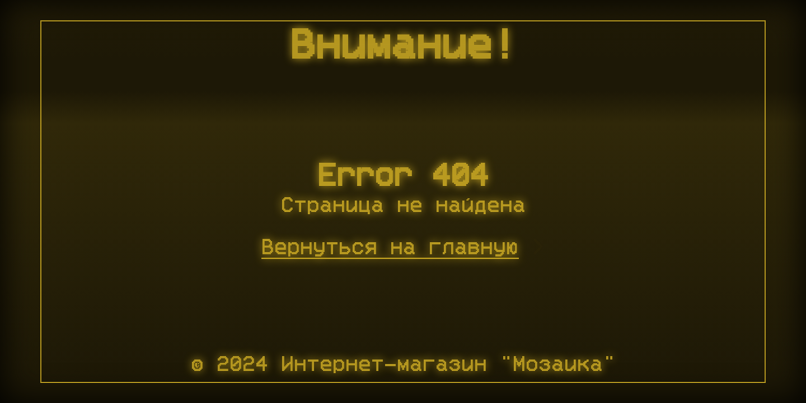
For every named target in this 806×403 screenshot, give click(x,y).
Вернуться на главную (390, 248)
